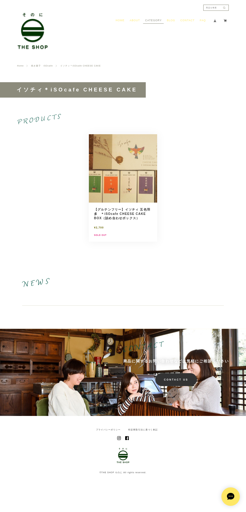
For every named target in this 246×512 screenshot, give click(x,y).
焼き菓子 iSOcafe (42, 66)
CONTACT (187, 20)
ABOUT (135, 20)
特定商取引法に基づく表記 (143, 443)
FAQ (203, 20)
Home (20, 66)
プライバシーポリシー (108, 443)
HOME (120, 20)
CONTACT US (176, 393)
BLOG (171, 20)
